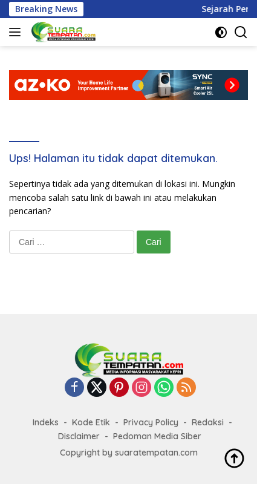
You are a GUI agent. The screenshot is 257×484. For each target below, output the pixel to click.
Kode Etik (91, 422)
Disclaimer (79, 436)
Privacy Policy (150, 422)
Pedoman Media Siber (157, 436)
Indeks (46, 422)
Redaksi (208, 422)
